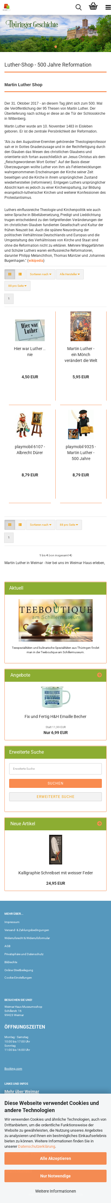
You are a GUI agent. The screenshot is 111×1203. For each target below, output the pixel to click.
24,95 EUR (55, 883)
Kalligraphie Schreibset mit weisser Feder (55, 872)
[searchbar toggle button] (78, 7)
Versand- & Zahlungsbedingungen (26, 930)
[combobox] (40, 274)
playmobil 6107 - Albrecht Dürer (30, 449)
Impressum (12, 922)
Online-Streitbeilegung (18, 970)
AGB (7, 946)
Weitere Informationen (55, 1191)
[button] (9, 274)
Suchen (56, 783)
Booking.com (13, 1068)
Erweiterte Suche (56, 797)
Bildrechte (10, 962)
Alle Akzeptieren (55, 1158)
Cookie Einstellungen (18, 977)
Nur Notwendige (55, 1176)
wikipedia (35, 261)
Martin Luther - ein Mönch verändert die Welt (81, 354)
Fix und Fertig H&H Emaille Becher (55, 716)
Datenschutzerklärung (36, 1146)
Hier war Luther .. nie (30, 351)
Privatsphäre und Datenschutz (24, 954)
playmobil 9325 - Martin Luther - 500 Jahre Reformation (81, 453)
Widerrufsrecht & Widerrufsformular (27, 938)
